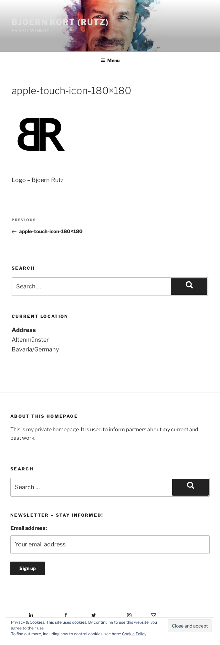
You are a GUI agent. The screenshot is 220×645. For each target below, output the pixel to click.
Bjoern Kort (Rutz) (60, 22)
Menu (110, 60)
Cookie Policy (134, 633)
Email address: (28, 528)
